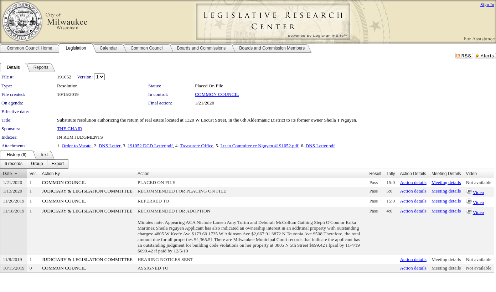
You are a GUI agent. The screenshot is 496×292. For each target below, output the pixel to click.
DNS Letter (109, 145)
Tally (390, 173)
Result (375, 173)
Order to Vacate (76, 145)
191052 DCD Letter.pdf (150, 145)
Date (7, 173)
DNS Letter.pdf (320, 145)
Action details (413, 182)
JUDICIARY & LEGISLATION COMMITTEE (87, 191)
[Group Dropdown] (37, 164)
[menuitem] (13, 164)
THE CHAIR (69, 128)
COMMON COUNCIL (217, 94)
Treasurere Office (196, 145)
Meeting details (446, 182)
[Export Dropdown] (57, 164)
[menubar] (34, 164)
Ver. (33, 173)
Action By (51, 173)
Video (478, 192)
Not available (478, 182)
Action (143, 173)
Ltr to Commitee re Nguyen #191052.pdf (259, 145)
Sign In (487, 4)
